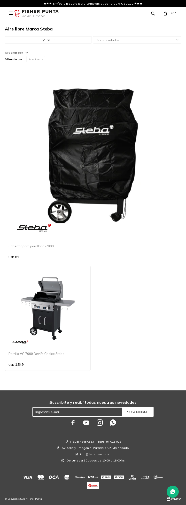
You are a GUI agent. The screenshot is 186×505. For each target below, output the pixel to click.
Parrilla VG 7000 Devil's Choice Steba (36, 354)
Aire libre (34, 59)
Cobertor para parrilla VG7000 (31, 246)
